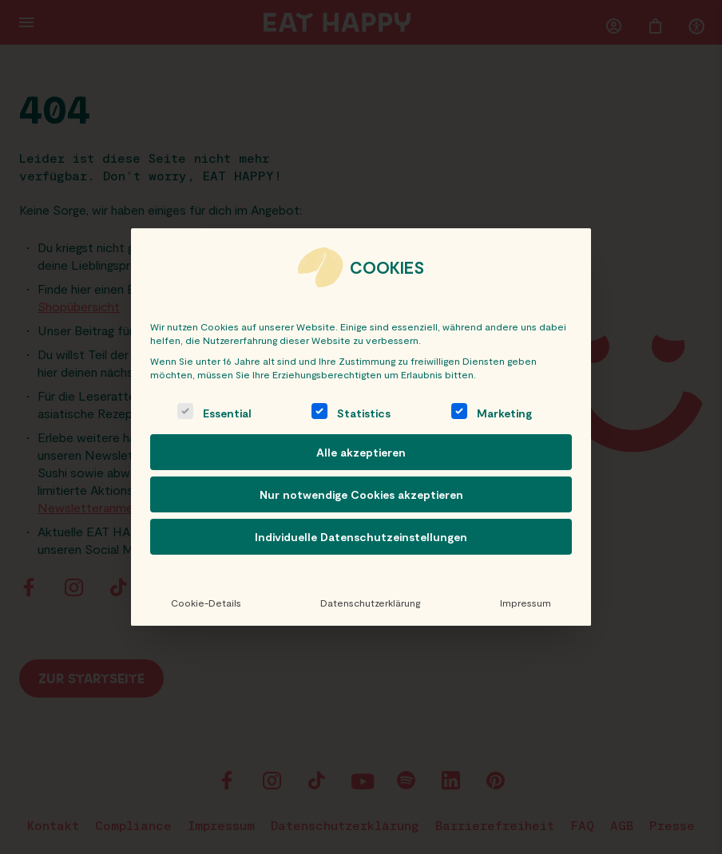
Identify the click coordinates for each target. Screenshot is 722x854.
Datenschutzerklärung (370, 602)
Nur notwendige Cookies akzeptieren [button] (361, 494)
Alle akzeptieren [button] (361, 452)
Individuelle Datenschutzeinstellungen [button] (361, 537)
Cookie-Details (206, 602)
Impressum (525, 602)
